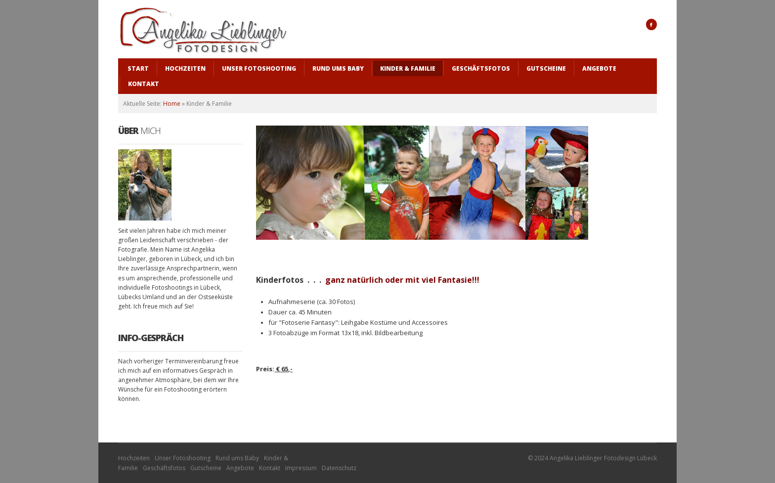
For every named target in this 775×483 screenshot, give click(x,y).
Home (171, 103)
